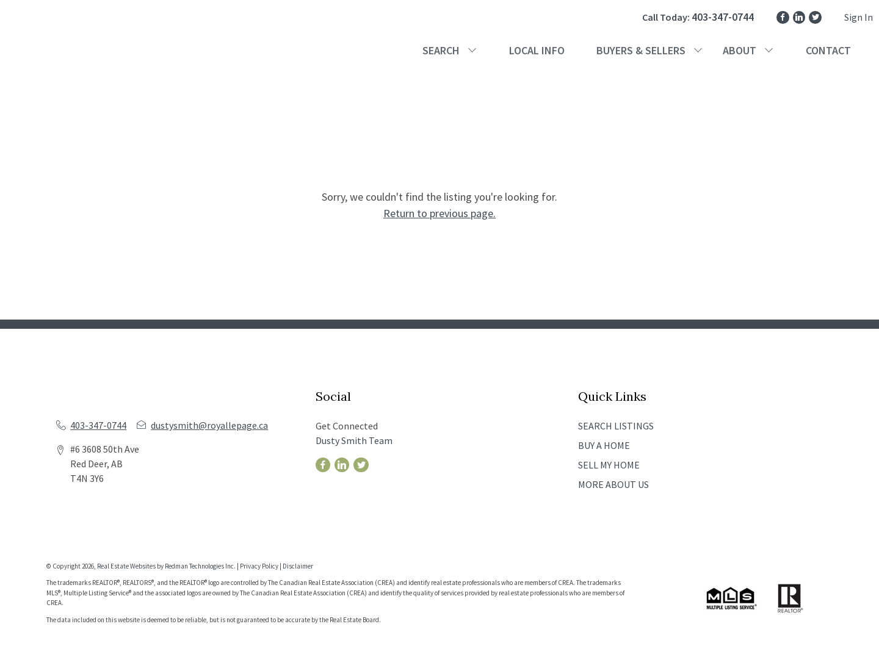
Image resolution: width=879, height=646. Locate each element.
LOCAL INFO (537, 50)
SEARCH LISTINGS (616, 426)
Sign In (858, 17)
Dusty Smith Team (354, 440)
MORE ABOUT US (613, 484)
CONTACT (828, 50)
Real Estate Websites (127, 566)
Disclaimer (298, 566)
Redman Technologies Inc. (201, 566)
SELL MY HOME (609, 465)
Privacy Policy (259, 566)
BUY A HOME (604, 445)
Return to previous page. (439, 213)
